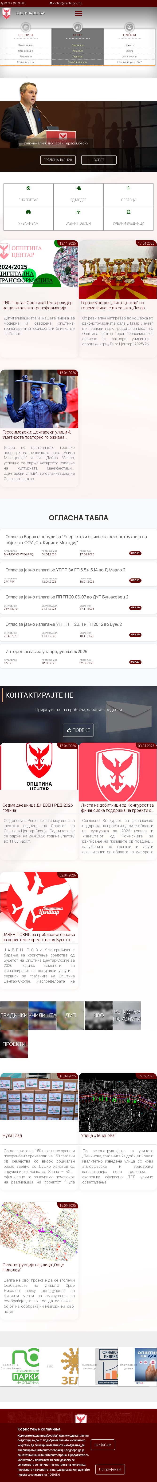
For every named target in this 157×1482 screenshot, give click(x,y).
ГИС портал (28, 200)
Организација (25, 51)
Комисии (78, 51)
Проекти (14, 1044)
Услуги (129, 51)
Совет (99, 160)
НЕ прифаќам (110, 1470)
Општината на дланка (128, 1366)
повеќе (54, 1475)
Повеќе (81, 730)
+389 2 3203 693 (14, 3)
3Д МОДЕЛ (78, 200)
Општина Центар (30, 13)
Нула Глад (12, 1135)
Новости (129, 45)
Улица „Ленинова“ (98, 1135)
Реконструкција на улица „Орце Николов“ (33, 1267)
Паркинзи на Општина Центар (10, 1366)
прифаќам (102, 1445)
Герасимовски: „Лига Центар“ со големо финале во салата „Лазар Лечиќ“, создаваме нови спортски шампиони (114, 305)
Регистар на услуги (127, 1015)
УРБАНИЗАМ (28, 223)
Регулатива (26, 56)
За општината (25, 45)
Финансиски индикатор (89, 1366)
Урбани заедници (128, 223)
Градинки (14, 1015)
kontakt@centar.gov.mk (67, 3)
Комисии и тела (26, 62)
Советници (78, 45)
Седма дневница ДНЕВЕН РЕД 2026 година (38, 808)
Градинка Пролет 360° (129, 62)
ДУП (70, 1015)
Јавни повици (129, 56)
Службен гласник (77, 62)
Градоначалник (58, 160)
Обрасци (128, 200)
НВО (99, 1015)
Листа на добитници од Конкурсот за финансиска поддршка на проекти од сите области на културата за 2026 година (117, 808)
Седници (77, 56)
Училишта (42, 1015)
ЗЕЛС (50, 1366)
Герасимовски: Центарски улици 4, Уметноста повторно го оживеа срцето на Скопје (37, 435)
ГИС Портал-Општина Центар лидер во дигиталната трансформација (38, 305)
